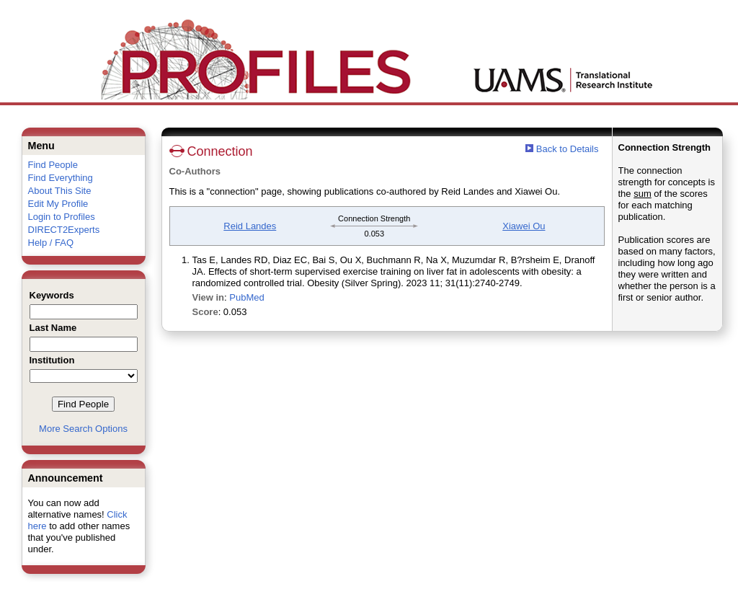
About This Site (60, 190)
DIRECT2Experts (64, 229)
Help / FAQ (51, 242)
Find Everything (60, 177)
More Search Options (83, 428)
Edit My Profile (58, 203)
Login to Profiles (61, 216)
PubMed (246, 297)
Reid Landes (249, 226)
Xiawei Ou (523, 226)
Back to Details (567, 148)
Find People (53, 164)
